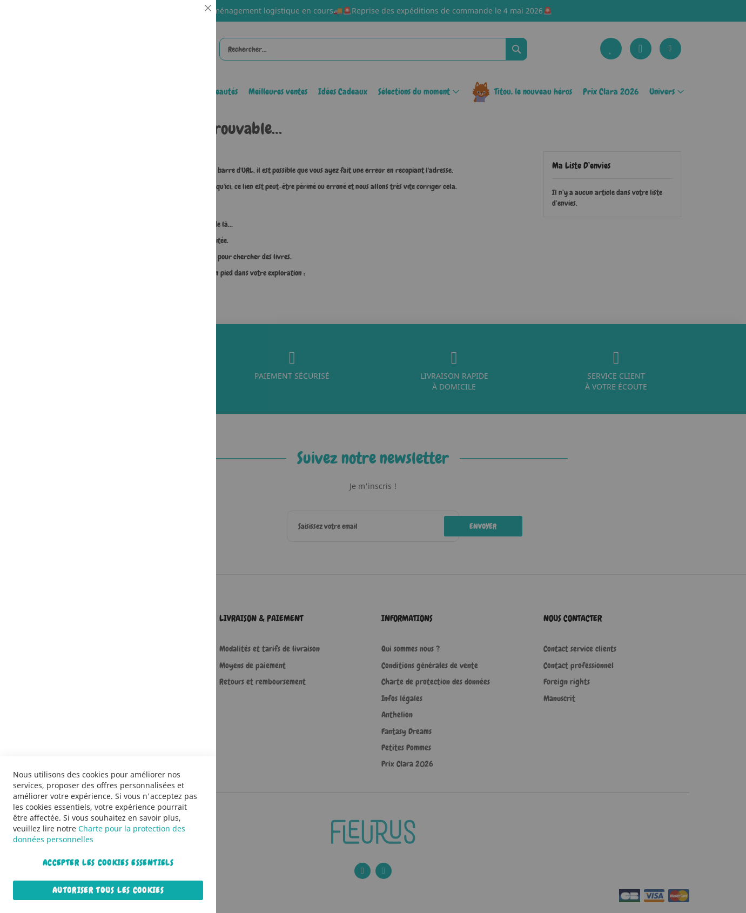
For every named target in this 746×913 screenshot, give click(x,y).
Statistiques (186, 147)
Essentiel (186, 21)
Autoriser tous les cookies (108, 890)
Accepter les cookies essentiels (108, 862)
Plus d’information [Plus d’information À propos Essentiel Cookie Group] (175, 100)
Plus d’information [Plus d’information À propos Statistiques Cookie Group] (175, 225)
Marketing (186, 272)
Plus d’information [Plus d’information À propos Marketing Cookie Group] (175, 339)
